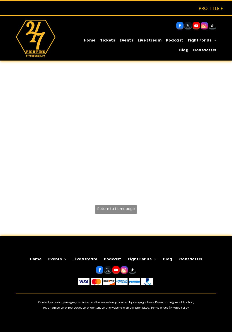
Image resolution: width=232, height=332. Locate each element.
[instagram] (204, 26)
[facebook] (180, 26)
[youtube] (196, 26)
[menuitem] (87, 40)
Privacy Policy (179, 308)
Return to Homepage (116, 208)
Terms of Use (159, 308)
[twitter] (188, 26)
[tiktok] (212, 26)
